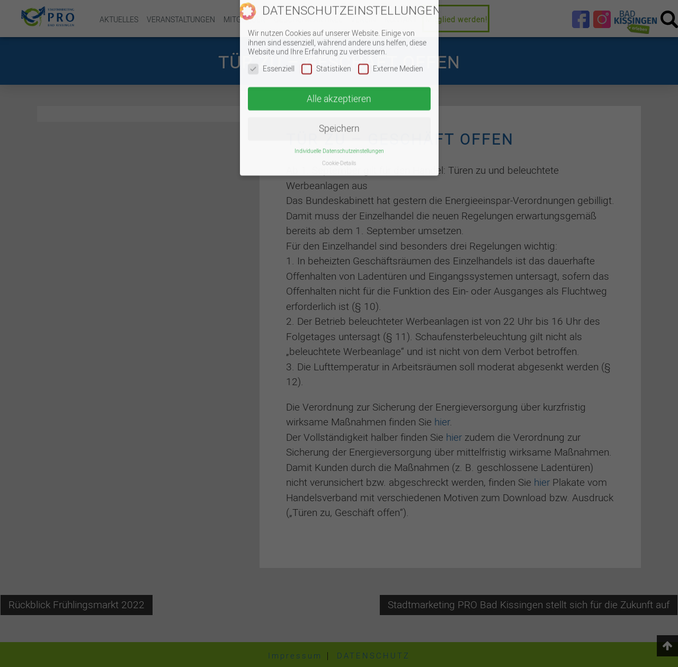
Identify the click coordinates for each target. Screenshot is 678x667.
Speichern (339, 99)
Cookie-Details (339, 134)
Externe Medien (390, 40)
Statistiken (326, 40)
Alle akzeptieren (339, 69)
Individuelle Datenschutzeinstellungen (339, 122)
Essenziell (271, 40)
